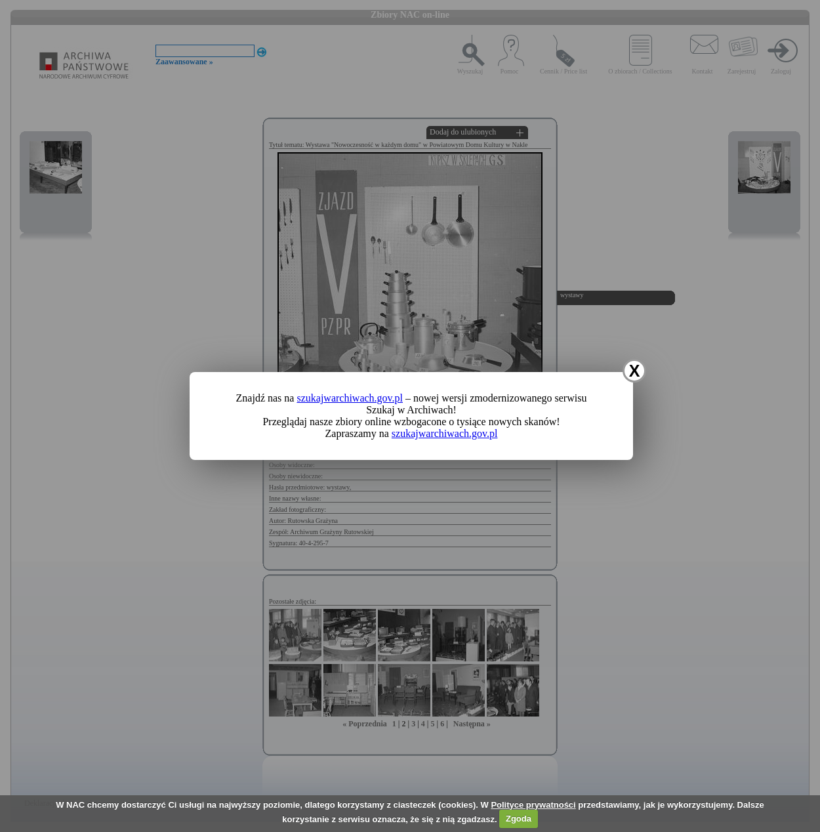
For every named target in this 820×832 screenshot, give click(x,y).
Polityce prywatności (533, 805)
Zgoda (518, 818)
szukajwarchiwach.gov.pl (350, 398)
